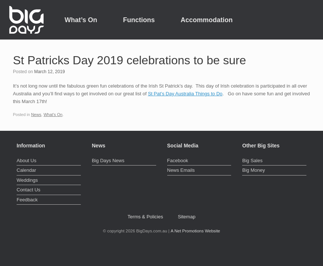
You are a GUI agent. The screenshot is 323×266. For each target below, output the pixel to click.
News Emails (181, 170)
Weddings (27, 180)
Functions (139, 20)
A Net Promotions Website (195, 231)
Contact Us (28, 189)
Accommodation (207, 20)
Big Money (253, 170)
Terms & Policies (145, 216)
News (36, 114)
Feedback (27, 199)
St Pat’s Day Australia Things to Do (185, 93)
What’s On (81, 20)
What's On (53, 114)
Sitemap (187, 216)
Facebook (177, 160)
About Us (26, 160)
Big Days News (108, 160)
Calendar (26, 170)
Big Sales (252, 160)
